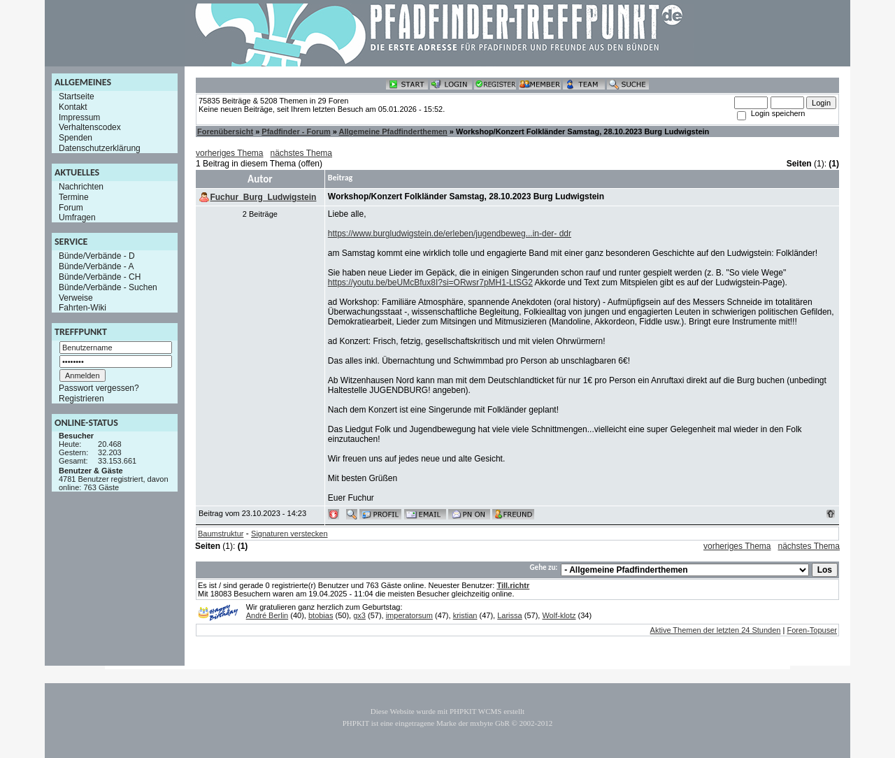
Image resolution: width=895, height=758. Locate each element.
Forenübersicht (225, 131)
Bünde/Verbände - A (96, 266)
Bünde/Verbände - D (97, 256)
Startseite (76, 96)
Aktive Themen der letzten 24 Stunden (715, 630)
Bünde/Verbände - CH (100, 277)
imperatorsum (409, 615)
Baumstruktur (220, 533)
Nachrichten (81, 187)
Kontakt (73, 107)
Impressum (79, 117)
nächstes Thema (302, 153)
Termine (74, 197)
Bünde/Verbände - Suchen (108, 287)
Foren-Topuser (812, 630)
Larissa (509, 615)
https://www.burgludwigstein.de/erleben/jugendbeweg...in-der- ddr (449, 233)
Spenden (75, 138)
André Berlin (267, 615)
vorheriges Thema (230, 153)
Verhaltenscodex (90, 127)
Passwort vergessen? (99, 388)
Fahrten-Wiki (82, 308)
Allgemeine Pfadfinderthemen (393, 131)
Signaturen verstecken (289, 533)
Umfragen (77, 217)
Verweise (76, 297)
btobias (320, 615)
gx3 (359, 615)
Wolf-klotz (558, 615)
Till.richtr (512, 585)
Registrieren (81, 398)
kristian (465, 615)
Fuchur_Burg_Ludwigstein (263, 197)
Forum (71, 207)
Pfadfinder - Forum (296, 131)
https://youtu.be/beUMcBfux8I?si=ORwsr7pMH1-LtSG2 (430, 282)
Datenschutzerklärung (100, 148)
